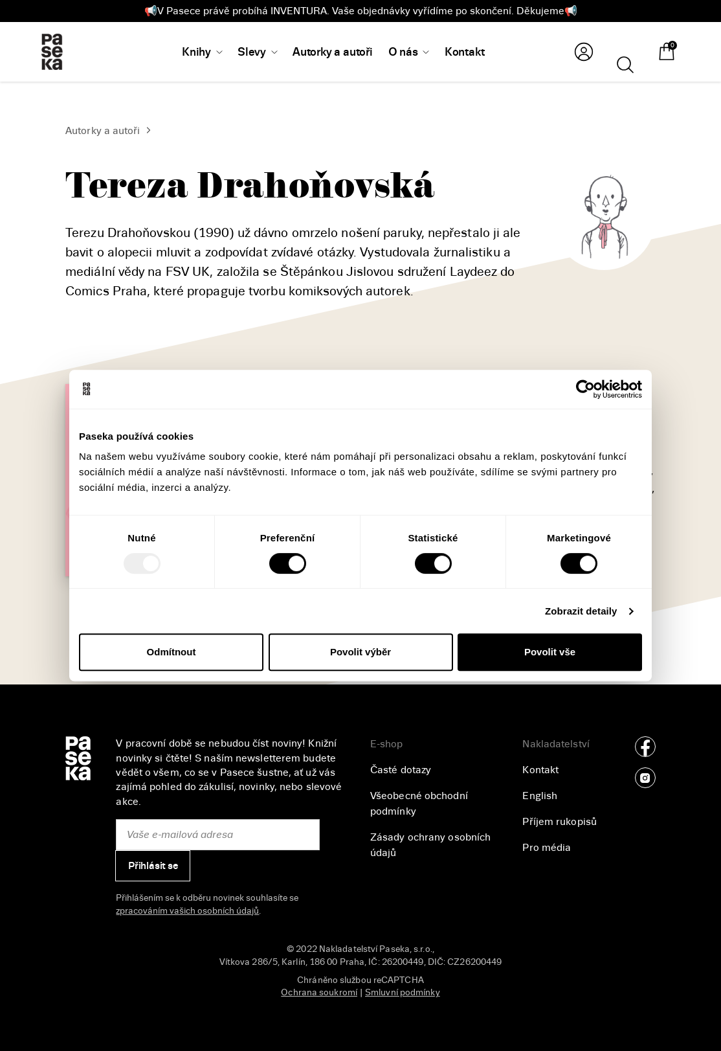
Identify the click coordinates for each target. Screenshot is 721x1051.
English (539, 796)
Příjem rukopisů (559, 822)
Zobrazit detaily (581, 610)
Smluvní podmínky (402, 992)
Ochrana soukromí (319, 992)
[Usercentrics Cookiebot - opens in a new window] (585, 389)
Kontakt (540, 770)
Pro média (546, 847)
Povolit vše (549, 651)
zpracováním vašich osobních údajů (187, 911)
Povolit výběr (360, 651)
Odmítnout (171, 651)
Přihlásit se (153, 866)
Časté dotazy (400, 770)
